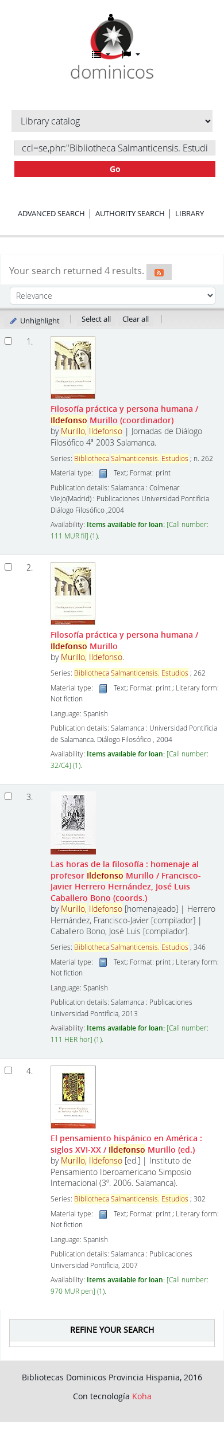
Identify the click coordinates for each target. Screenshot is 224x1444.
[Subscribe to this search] (159, 272)
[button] (101, 54)
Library (189, 213)
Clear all (135, 319)
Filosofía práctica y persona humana (124, 414)
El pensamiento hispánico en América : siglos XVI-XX (126, 1143)
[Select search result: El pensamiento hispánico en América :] (8, 1070)
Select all (96, 319)
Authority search (130, 213)
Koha (142, 1396)
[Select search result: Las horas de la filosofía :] (8, 796)
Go (115, 168)
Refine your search (112, 1329)
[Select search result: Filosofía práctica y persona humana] (8, 341)
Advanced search (51, 213)
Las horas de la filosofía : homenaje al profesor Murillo (126, 880)
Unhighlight (34, 320)
